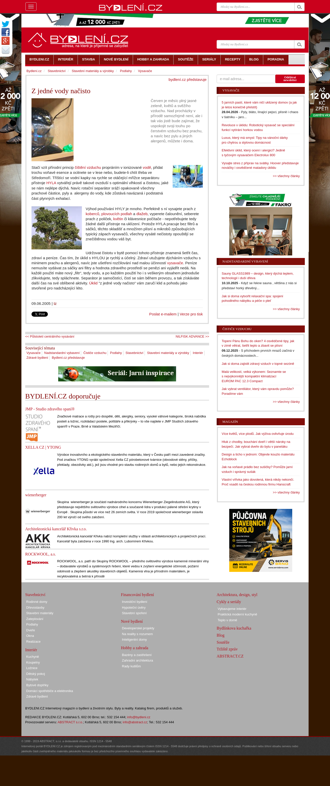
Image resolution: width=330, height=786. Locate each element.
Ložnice (32, 668)
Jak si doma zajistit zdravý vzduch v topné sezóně (258, 364)
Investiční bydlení (134, 602)
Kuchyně (32, 657)
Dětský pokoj (35, 674)
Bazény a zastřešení (137, 655)
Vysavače (33, 353)
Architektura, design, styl (237, 595)
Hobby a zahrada (134, 648)
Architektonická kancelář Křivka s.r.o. (56, 529)
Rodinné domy (36, 602)
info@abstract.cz (135, 722)
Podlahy (116, 353)
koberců (92, 214)
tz (55, 303)
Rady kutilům (131, 666)
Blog (220, 635)
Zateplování (34, 619)
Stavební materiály (39, 613)
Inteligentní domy (134, 639)
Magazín (230, 421)
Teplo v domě (227, 620)
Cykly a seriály (229, 602)
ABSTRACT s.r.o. (70, 722)
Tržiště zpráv (227, 649)
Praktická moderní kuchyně (237, 614)
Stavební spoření (134, 613)
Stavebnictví (134, 353)
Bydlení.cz (34, 71)
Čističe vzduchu (94, 353)
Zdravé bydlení (37, 357)
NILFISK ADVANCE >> (192, 336)
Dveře (30, 630)
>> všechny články (286, 176)
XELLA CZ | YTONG (43, 447)
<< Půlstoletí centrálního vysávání (49, 336)
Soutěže (223, 642)
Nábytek (32, 679)
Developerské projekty (138, 628)
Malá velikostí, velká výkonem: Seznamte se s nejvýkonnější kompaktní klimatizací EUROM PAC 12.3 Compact (254, 376)
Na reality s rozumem (137, 634)
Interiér (198, 353)
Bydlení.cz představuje (68, 357)
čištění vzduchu (88, 167)
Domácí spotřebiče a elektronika (49, 691)
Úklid (93, 283)
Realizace (33, 641)
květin (118, 219)
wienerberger (35, 495)
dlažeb (142, 214)
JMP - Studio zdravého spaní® (50, 409)
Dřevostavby (35, 607)
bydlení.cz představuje (188, 79)
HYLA (51, 183)
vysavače (175, 263)
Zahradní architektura (137, 660)
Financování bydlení (137, 595)
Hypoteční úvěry (134, 607)
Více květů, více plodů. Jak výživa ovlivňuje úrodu (257, 434)
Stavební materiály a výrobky (168, 353)
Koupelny (33, 662)
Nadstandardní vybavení (62, 353)
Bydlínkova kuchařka (234, 628)
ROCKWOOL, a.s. (40, 554)
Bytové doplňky (37, 685)
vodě (147, 167)
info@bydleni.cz (138, 717)
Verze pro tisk (191, 314)
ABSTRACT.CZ (230, 656)
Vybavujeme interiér (232, 609)
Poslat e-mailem (163, 314)
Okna (30, 636)
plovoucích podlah (116, 214)
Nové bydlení (132, 621)
